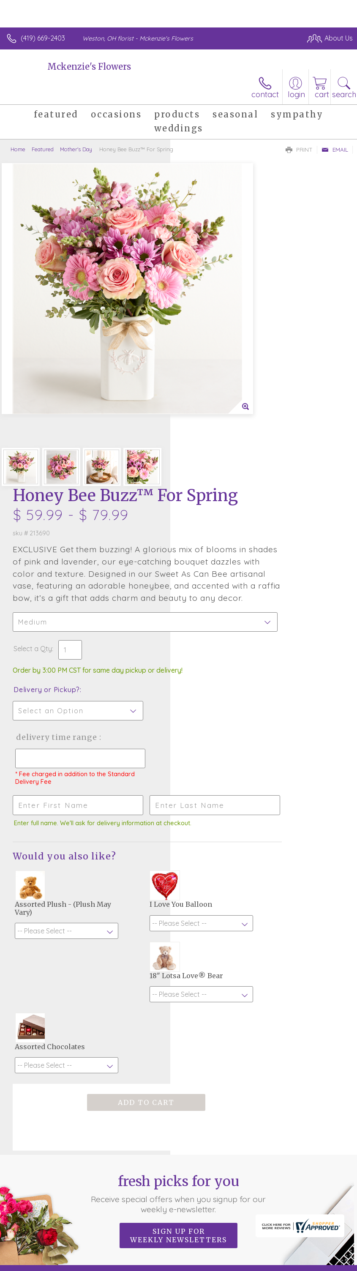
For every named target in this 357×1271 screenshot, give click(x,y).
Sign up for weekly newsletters (178, 932)
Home (18, 149)
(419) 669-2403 (43, 38)
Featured (43, 149)
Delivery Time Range (211, 473)
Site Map (194, 1267)
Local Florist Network (142, 1267)
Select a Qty (203, 376)
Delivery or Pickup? (217, 417)
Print (299, 149)
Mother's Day (76, 149)
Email (335, 149)
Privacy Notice (81, 1267)
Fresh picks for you (178, 890)
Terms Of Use (32, 1267)
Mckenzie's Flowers (89, 66)
